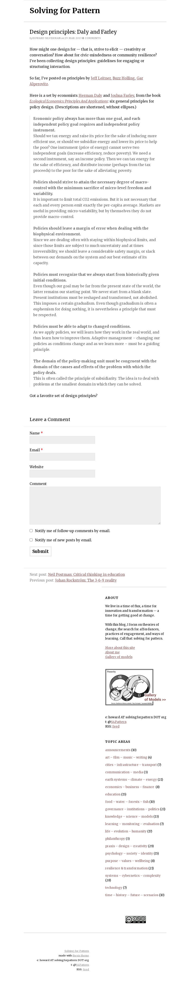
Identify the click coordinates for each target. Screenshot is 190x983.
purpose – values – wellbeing (127, 861)
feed (116, 726)
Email (36, 450)
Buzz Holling (124, 78)
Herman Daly (90, 95)
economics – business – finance (130, 787)
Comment (38, 484)
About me (112, 652)
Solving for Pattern (65, 10)
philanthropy (115, 839)
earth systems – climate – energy (131, 780)
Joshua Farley (122, 95)
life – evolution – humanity (126, 831)
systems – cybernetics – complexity (133, 876)
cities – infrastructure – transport (131, 765)
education (112, 794)
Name (36, 433)
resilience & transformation (126, 868)
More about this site (120, 648)
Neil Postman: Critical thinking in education (86, 574)
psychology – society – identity (129, 854)
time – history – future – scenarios (131, 895)
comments (91, 38)
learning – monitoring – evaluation (132, 824)
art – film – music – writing (126, 757)
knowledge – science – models (129, 817)
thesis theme (81, 955)
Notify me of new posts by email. (63, 540)
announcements (117, 750)
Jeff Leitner (101, 78)
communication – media (124, 772)
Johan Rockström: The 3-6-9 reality (86, 580)
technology (113, 888)
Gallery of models (118, 657)
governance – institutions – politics (132, 809)
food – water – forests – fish (127, 802)
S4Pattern (118, 722)
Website (36, 467)
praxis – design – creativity (126, 846)
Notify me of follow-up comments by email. (72, 531)
